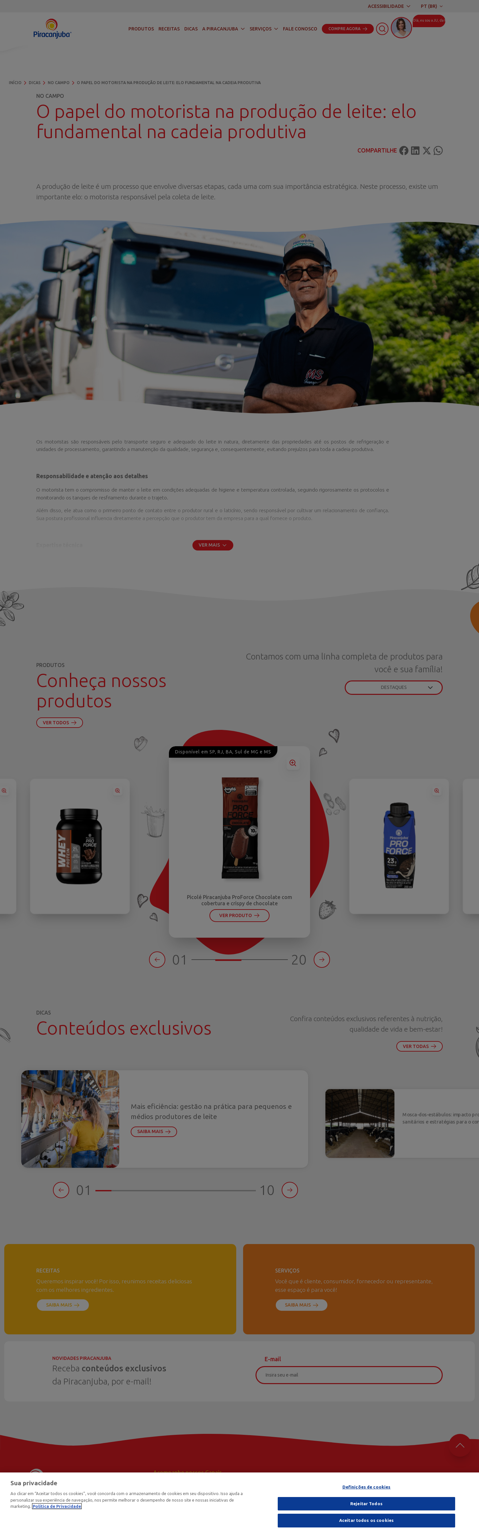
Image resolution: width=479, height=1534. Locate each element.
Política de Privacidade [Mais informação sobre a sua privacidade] (57, 1506)
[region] (239, 1503)
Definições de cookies (366, 1487)
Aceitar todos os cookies (366, 1520)
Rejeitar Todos (366, 1503)
